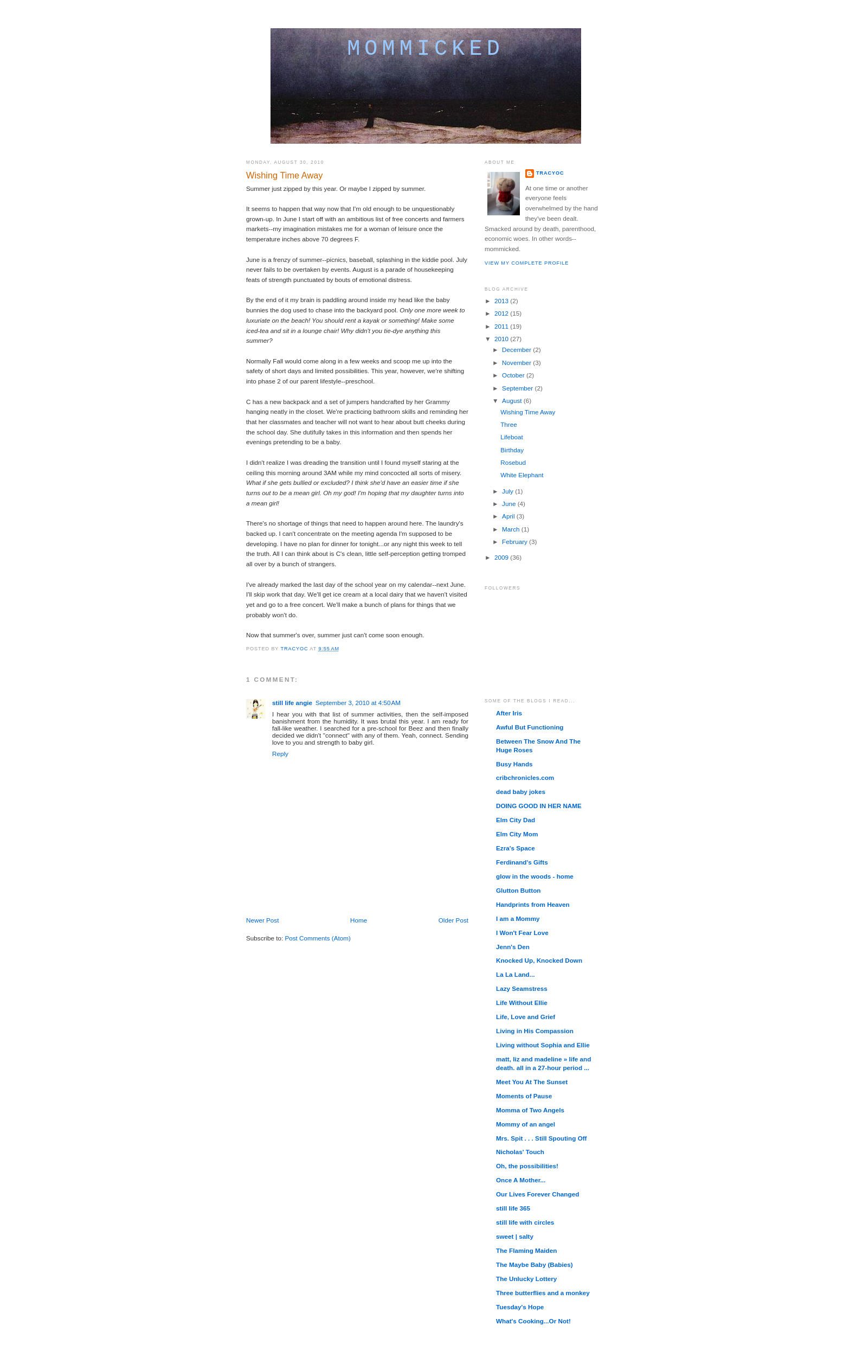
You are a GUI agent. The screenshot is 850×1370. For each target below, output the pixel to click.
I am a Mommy (518, 918)
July (508, 491)
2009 (502, 557)
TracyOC (550, 173)
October (514, 375)
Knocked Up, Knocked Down (539, 960)
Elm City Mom (517, 833)
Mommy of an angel (525, 1124)
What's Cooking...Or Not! (533, 1320)
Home (358, 920)
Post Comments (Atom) (317, 938)
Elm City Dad (515, 819)
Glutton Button (518, 890)
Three (508, 424)
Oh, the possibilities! (527, 1165)
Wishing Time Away (527, 411)
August (513, 400)
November (517, 362)
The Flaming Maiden (526, 1250)
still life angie (292, 702)
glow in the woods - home (535, 876)
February (515, 541)
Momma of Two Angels (530, 1109)
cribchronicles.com (525, 777)
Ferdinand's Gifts (522, 862)
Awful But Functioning (529, 727)
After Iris (509, 712)
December (517, 349)
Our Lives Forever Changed (537, 1194)
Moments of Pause (524, 1095)
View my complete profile (527, 263)
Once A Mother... (520, 1179)
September (518, 388)
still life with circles (525, 1222)
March (511, 529)
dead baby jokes (520, 791)
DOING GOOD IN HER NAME (539, 805)
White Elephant (521, 474)
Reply (280, 753)
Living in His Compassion (535, 1030)
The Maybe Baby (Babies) (534, 1264)
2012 (502, 313)
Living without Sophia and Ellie (543, 1044)
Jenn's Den (513, 946)
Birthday (512, 449)
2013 (502, 300)
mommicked (425, 48)
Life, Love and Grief (525, 1016)
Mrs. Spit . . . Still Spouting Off (541, 1138)
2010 (502, 338)
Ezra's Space (515, 848)
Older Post (453, 920)
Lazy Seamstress (522, 988)
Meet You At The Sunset (532, 1081)
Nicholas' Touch (520, 1151)
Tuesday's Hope (520, 1306)
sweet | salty (514, 1236)
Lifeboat (511, 436)
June (510, 503)
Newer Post (262, 920)
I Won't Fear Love (522, 932)
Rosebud (513, 462)
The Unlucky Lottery (526, 1278)
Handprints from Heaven (533, 904)
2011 (502, 326)
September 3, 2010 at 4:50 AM (358, 702)
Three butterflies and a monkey (543, 1292)
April (509, 516)
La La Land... (515, 974)
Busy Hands (514, 763)
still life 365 (513, 1208)
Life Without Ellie (522, 1002)
